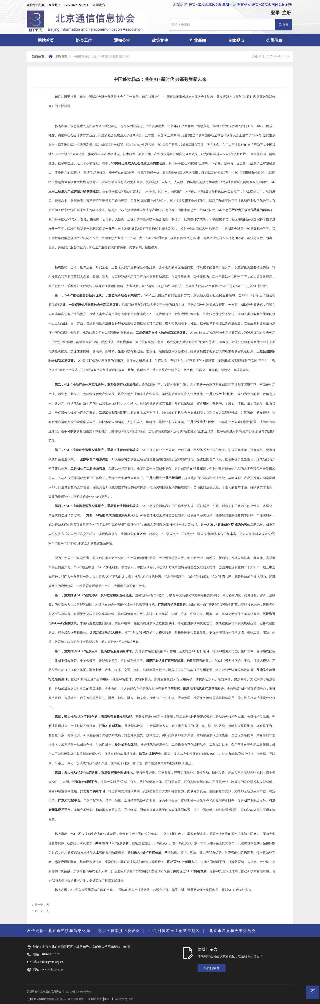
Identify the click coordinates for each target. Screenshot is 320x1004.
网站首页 (61, 56)
